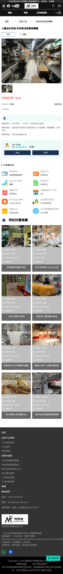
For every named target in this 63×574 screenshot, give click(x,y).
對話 (17, 153)
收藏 (27, 228)
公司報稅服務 (8, 477)
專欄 (4, 486)
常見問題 (6, 450)
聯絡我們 (6, 491)
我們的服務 (7, 455)
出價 (45, 153)
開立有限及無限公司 (11, 468)
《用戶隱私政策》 (39, 563)
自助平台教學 (8, 437)
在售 (19, 228)
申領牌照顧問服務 (10, 464)
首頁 (4, 432)
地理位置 (57, 104)
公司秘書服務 (8, 481)
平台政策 (6, 446)
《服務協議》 (21, 563)
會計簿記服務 (8, 472)
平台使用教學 (8, 442)
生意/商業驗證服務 (10, 460)
